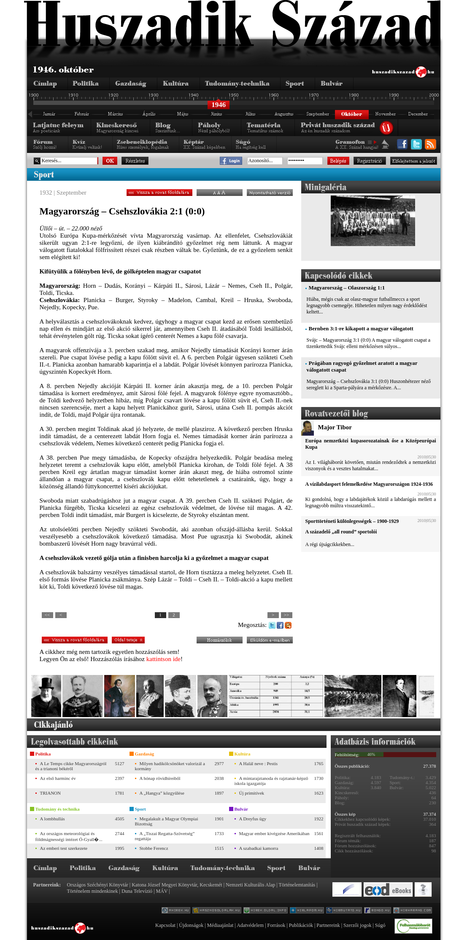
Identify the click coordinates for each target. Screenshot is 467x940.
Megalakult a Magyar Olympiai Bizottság (166, 821)
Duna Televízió (136, 891)
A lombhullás (52, 818)
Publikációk (301, 925)
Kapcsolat (165, 925)
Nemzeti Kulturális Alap (250, 885)
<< (47, 614)
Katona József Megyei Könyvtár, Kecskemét (177, 885)
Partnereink (328, 925)
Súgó (380, 925)
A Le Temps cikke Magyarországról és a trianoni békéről (71, 766)
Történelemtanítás (297, 885)
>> (286, 614)
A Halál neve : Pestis (258, 763)
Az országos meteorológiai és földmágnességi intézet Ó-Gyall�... (69, 836)
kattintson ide (163, 659)
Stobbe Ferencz (154, 848)
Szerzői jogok (357, 925)
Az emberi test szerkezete (64, 848)
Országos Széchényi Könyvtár (97, 885)
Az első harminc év (58, 778)
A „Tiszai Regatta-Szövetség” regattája (165, 836)
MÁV (162, 891)
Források (276, 925)
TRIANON (50, 792)
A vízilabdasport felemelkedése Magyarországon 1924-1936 (369, 484)
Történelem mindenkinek (92, 891)
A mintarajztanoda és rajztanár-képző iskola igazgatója (271, 781)
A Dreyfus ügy (253, 818)
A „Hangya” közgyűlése (162, 792)
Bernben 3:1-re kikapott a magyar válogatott (361, 328)
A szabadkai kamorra (258, 848)
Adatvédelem (250, 925)
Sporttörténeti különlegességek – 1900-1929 (352, 521)
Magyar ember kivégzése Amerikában (274, 833)
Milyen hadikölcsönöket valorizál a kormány (170, 766)
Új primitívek (252, 792)
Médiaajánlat (220, 925)
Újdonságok (191, 925)
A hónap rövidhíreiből (160, 778)
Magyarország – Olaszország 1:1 (347, 287)
